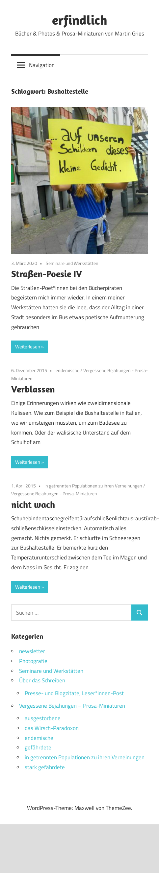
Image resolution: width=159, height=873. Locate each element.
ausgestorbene (43, 718)
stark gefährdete (45, 767)
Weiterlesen (27, 346)
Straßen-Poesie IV (46, 273)
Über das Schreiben (42, 680)
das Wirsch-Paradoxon (52, 728)
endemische (67, 370)
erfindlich (79, 20)
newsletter (32, 651)
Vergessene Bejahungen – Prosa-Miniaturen (72, 705)
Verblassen (33, 389)
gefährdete (38, 747)
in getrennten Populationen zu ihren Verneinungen (93, 485)
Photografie (33, 661)
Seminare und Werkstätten (72, 263)
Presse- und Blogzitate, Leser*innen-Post (74, 693)
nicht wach (33, 504)
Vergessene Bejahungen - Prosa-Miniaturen (54, 493)
